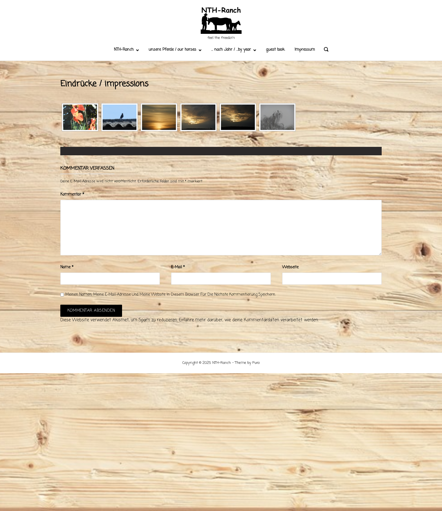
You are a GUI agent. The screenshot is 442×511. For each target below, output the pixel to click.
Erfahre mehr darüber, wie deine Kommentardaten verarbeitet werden (248, 320)
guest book (275, 50)
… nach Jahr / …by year (231, 50)
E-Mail (178, 267)
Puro (256, 363)
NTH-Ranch (124, 50)
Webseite (290, 267)
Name (67, 267)
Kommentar (72, 195)
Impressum (305, 50)
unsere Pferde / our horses (172, 50)
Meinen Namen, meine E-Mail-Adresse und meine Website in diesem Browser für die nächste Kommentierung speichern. (170, 295)
